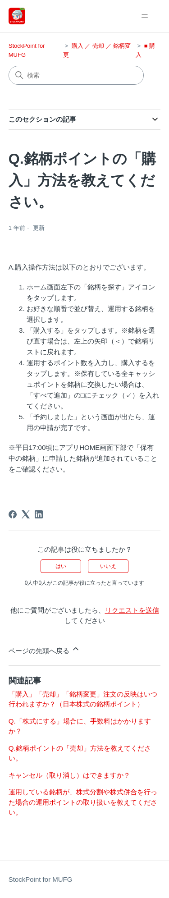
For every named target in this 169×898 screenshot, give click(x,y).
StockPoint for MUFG (41, 879)
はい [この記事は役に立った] (60, 566)
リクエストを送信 (132, 610)
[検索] (76, 75)
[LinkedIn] (39, 514)
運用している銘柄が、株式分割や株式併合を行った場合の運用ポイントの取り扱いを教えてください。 (83, 802)
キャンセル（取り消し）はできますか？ (69, 775)
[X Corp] (26, 514)
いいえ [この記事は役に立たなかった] (108, 566)
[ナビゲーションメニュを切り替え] (144, 16)
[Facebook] (13, 514)
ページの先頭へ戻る (44, 649)
